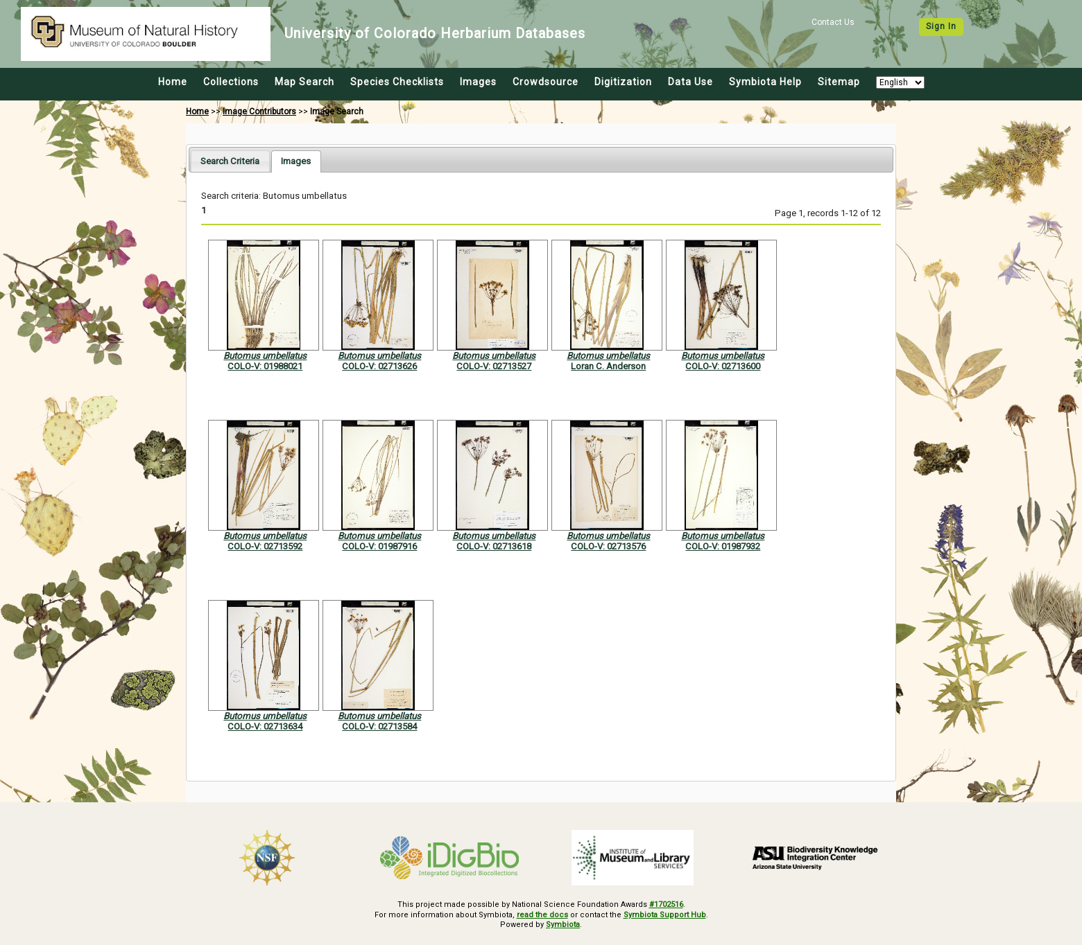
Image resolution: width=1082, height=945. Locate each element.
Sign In (941, 26)
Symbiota (563, 924)
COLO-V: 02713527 (493, 366)
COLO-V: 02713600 (722, 366)
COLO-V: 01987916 (379, 546)
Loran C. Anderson (608, 366)
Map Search (304, 81)
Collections (231, 81)
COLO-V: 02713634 (264, 726)
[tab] (230, 161)
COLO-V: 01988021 (264, 366)
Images (478, 81)
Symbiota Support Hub (665, 914)
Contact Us (833, 22)
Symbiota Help (765, 81)
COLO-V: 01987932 (722, 546)
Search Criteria (229, 161)
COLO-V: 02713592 (264, 546)
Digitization (623, 81)
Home (172, 81)
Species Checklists (397, 81)
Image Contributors (259, 111)
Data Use (690, 81)
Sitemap (839, 81)
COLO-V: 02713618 (493, 546)
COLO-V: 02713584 (379, 726)
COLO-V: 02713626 (379, 366)
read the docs (542, 914)
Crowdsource (545, 81)
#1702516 (666, 904)
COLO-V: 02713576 (608, 546)
